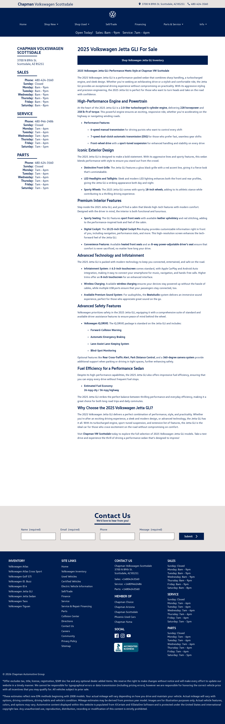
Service (65, 601)
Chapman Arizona (125, 606)
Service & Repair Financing (76, 606)
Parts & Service (174, 24)
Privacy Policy (69, 641)
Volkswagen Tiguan (19, 606)
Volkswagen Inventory (73, 571)
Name (30, 529)
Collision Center (70, 616)
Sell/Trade (111, 24)
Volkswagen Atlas (18, 566)
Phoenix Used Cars (125, 616)
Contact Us (67, 626)
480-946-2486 (44, 121)
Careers (65, 631)
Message (151, 529)
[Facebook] (116, 635)
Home (23, 24)
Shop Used (82, 24)
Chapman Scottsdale (126, 612)
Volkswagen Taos (18, 601)
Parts (64, 611)
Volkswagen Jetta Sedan (22, 596)
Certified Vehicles (71, 581)
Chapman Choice (124, 602)
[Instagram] (122, 635)
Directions (67, 621)
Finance (65, 596)
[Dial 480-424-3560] (197, 4)
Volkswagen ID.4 (17, 586)
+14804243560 (130, 579)
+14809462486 (133, 584)
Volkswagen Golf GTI (20, 576)
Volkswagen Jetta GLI (20, 591)
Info (204, 24)
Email (69, 529)
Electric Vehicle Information (77, 586)
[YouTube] (128, 635)
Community (68, 636)
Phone (103, 529)
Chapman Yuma (123, 621)
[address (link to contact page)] (161, 4)
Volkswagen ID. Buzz (19, 581)
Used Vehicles (69, 576)
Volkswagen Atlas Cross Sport (25, 571)
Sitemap (66, 646)
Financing (140, 24)
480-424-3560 (44, 80)
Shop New (51, 24)
